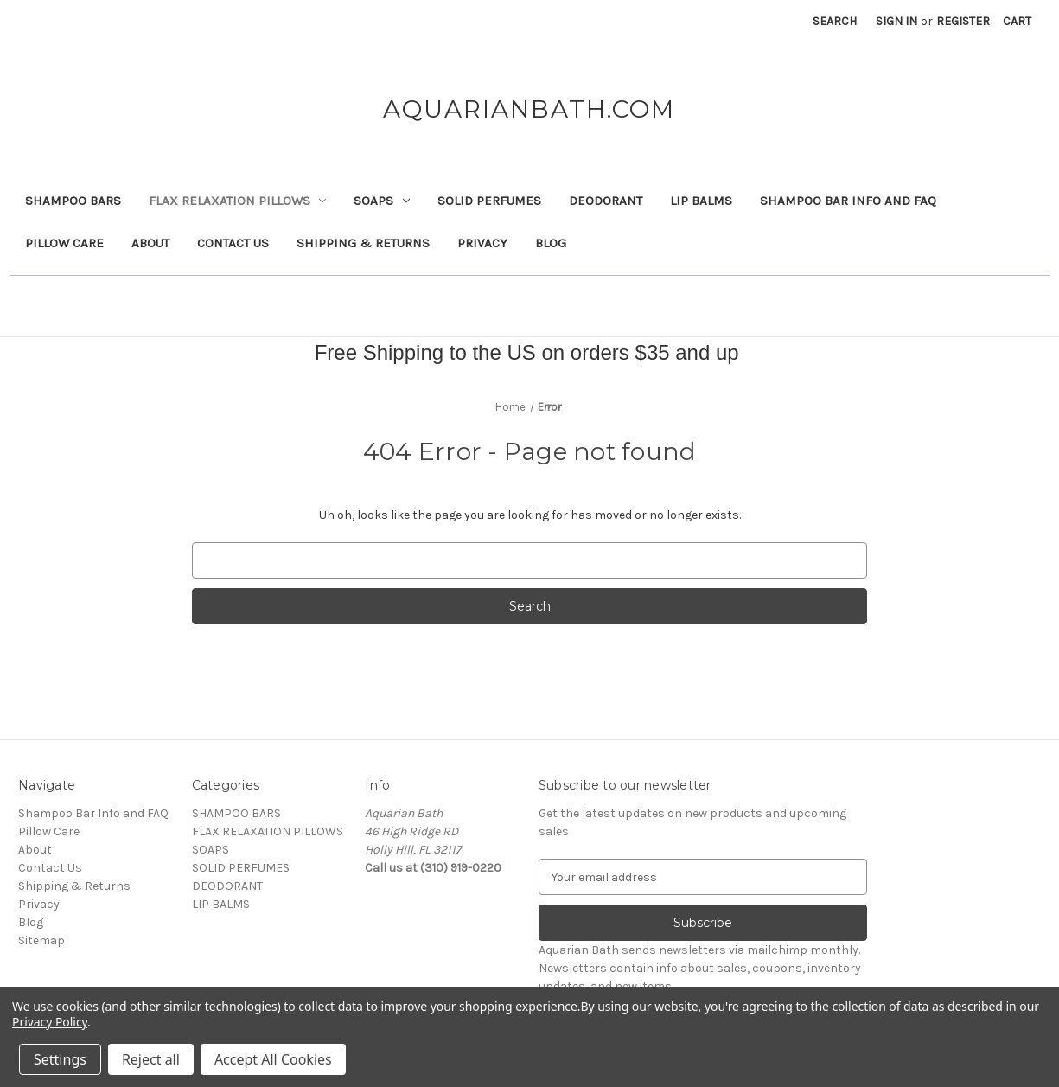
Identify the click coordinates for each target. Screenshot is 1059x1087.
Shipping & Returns (363, 243)
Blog (550, 243)
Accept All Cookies (273, 1059)
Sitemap (41, 940)
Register (963, 21)
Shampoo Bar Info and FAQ (848, 200)
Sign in (896, 21)
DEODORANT (605, 200)
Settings (60, 1059)
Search (835, 21)
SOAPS (382, 200)
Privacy (482, 243)
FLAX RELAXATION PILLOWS (238, 200)
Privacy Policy (49, 1021)
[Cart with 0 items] (1017, 21)
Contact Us (233, 243)
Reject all (151, 1059)
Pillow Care (64, 243)
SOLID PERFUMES (489, 200)
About (150, 243)
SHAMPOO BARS (73, 200)
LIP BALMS (701, 200)
